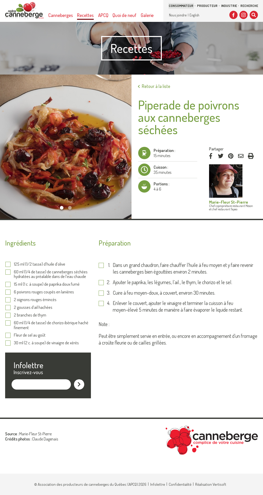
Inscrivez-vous (28, 372)
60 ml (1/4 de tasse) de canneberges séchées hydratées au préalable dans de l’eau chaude (51, 274)
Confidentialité (180, 484)
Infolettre (157, 484)
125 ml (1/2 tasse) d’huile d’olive (39, 264)
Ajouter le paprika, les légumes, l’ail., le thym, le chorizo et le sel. (172, 282)
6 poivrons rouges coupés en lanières (44, 292)
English (194, 15)
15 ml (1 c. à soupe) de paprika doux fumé (47, 284)
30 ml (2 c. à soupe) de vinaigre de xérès (46, 342)
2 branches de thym (30, 315)
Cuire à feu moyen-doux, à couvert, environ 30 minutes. (164, 293)
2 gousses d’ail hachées (33, 307)
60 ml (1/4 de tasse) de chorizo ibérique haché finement (51, 325)
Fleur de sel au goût (29, 335)
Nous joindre (177, 15)
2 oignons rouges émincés (35, 299)
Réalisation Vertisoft (210, 484)
